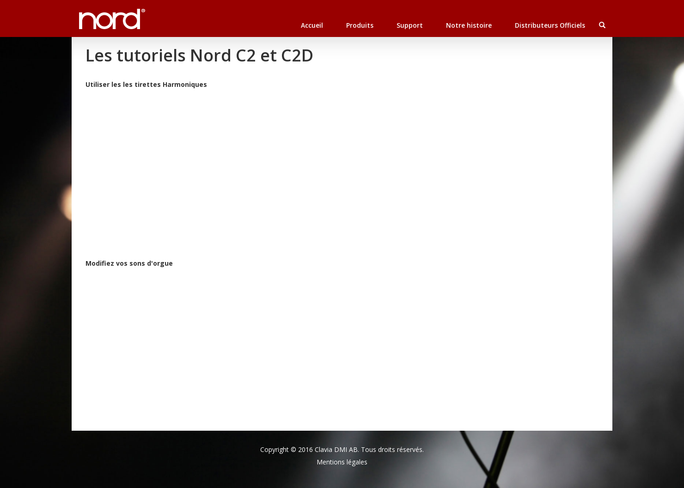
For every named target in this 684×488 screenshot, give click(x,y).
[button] (602, 25)
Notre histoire (469, 25)
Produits (359, 25)
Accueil (312, 25)
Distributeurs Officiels (550, 25)
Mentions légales (342, 462)
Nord (89, 14)
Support (410, 25)
